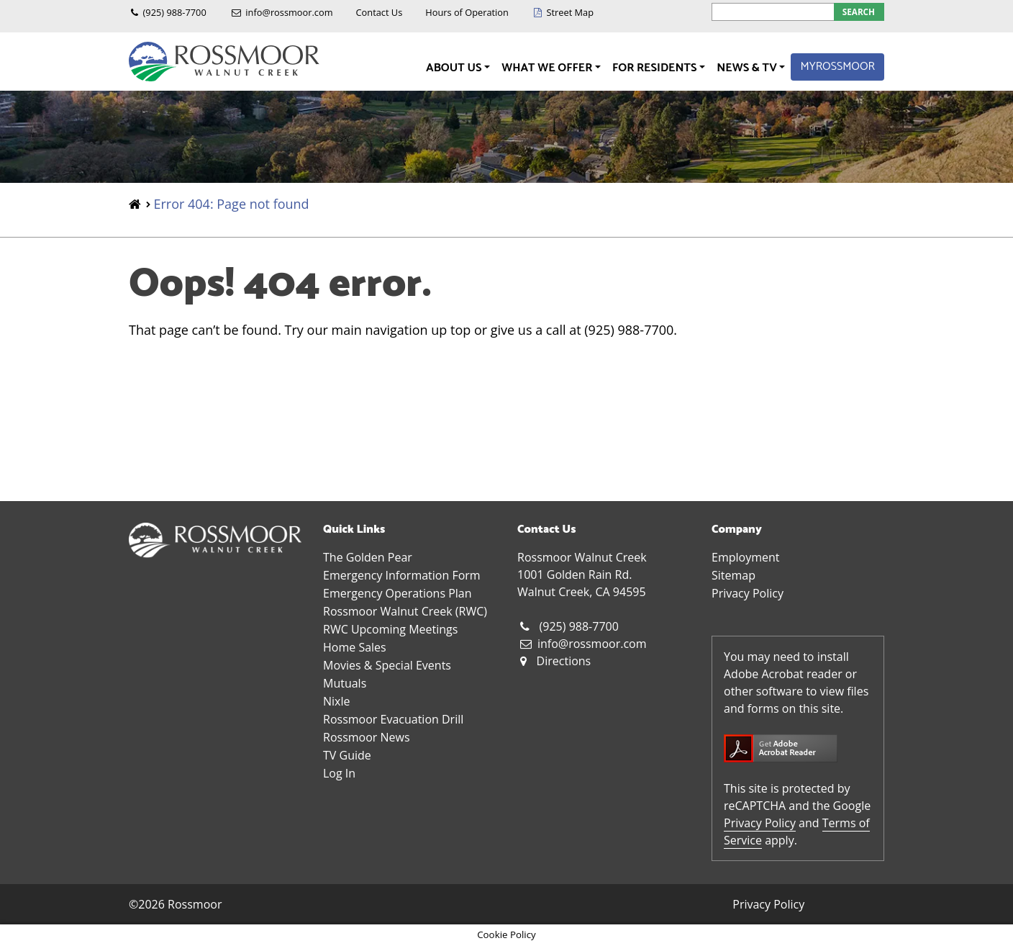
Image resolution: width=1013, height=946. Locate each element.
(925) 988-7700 (174, 12)
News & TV (748, 68)
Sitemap (733, 575)
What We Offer (548, 68)
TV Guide (347, 755)
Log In (339, 773)
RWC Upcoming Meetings (390, 629)
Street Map (570, 12)
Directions (564, 661)
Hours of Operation (467, 12)
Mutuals (344, 683)
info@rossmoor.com (288, 12)
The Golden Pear (367, 557)
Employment (745, 557)
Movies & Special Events (387, 665)
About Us (455, 68)
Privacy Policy (747, 593)
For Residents (655, 68)
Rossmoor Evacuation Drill (393, 719)
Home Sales (354, 647)
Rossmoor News (366, 737)
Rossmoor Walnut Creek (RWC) (405, 611)
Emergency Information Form (402, 575)
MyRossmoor (837, 67)
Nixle (336, 701)
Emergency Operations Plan (397, 593)
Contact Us (379, 12)
